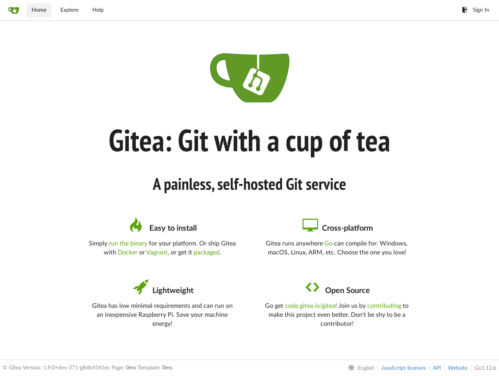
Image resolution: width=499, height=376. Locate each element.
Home (39, 10)
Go (328, 243)
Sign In (475, 10)
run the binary (128, 243)
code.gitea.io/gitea (310, 306)
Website (457, 368)
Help (98, 10)
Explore (69, 10)
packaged (206, 252)
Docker (128, 252)
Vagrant (157, 252)
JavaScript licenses (403, 368)
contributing (384, 306)
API (437, 368)
